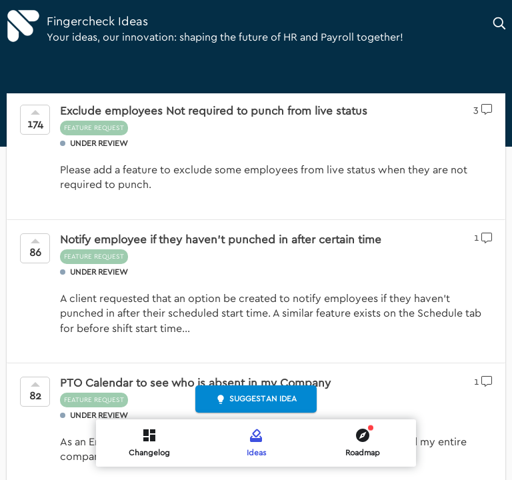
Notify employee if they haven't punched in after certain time (220, 239)
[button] (500, 23)
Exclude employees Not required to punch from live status (213, 111)
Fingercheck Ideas (97, 21)
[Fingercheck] (23, 26)
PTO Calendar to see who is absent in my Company (195, 383)
